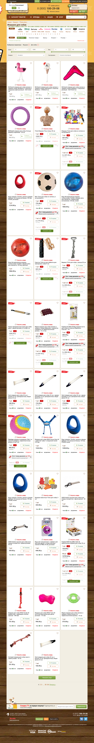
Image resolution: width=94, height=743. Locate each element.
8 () (48, 8)
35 (45, 692)
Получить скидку (21, 82)
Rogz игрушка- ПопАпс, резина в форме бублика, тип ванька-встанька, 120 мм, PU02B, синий (74, 448)
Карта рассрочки (14, 727)
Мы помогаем (65, 1)
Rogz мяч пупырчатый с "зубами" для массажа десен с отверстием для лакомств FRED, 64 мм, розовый (46, 551)
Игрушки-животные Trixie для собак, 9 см (46, 505)
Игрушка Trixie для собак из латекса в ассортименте (73, 139)
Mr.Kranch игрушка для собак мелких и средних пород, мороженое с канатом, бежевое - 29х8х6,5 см (46, 86)
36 (48, 692)
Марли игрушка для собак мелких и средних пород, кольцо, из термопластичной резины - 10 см (72, 622)
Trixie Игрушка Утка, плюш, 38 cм (45, 138)
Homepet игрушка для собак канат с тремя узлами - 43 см (19, 665)
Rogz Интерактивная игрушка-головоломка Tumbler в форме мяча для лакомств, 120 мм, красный (19, 271)
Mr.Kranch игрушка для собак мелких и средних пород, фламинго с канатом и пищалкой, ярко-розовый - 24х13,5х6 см (20, 86)
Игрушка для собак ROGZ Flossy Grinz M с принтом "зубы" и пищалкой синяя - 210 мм (47, 448)
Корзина (74, 5)
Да (14, 8)
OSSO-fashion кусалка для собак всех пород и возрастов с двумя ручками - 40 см (19, 551)
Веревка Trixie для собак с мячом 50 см (74, 269)
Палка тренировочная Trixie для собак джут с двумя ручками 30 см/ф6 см (20, 334)
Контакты (84, 1)
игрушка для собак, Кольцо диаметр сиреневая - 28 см (19, 139)
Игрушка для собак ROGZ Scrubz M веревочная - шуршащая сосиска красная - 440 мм (18, 622)
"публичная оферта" (38, 732)
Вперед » (53, 692)
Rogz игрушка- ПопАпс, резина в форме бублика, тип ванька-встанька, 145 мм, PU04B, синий (20, 506)
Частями (80, 146)
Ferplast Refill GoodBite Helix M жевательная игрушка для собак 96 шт (73, 550)
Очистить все (81, 40)
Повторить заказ (75, 11)
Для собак (34, 45)
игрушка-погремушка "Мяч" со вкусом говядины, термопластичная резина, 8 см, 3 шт (20, 448)
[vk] (81, 726)
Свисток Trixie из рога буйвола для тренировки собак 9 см (45, 270)
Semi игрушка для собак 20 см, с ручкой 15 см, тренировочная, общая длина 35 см (46, 666)
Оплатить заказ (57, 1)
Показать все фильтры (15, 40)
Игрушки (25, 45)
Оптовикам (73, 1)
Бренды (36, 17)
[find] (84, 17)
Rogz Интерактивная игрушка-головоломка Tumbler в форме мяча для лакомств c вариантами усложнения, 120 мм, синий (73, 206)
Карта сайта (54, 726)
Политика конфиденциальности (52, 733)
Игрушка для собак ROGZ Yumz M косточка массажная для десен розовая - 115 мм (45, 622)
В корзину (53, 141)
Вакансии (39, 726)
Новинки (37, 1)
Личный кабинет (83, 11)
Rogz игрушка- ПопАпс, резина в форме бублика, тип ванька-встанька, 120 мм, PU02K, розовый (20, 205)
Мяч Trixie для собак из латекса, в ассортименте (45, 204)
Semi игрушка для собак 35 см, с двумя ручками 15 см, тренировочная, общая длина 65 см (47, 404)
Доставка (78, 1)
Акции (50, 17)
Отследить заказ (45, 1)
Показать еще (47, 685)
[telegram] (85, 726)
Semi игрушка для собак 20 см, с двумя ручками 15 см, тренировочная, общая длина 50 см (73, 404)
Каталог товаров (18, 17)
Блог (61, 17)
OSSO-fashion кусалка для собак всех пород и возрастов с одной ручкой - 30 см (73, 506)
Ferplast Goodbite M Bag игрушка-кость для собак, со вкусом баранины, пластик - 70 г (73, 335)
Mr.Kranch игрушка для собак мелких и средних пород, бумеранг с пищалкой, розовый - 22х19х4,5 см (73, 86)
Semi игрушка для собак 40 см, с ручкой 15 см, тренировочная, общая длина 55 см (19, 404)
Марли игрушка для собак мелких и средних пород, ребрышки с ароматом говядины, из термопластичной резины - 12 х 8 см (46, 336)
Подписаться (80, 714)
